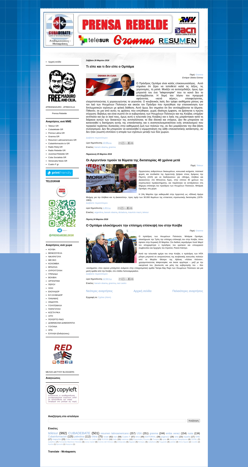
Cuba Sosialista (72, 439)
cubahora (152, 442)
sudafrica (52, 442)
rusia (190, 433)
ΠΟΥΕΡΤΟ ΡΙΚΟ (56, 319)
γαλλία (172, 442)
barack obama (100, 147)
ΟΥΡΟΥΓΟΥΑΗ (55, 270)
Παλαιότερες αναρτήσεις (187, 291)
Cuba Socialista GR (57, 157)
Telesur (199, 165)
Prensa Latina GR (56, 133)
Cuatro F (126, 437)
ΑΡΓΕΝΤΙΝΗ (54, 281)
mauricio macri (134, 212)
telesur (146, 212)
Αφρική (132, 442)
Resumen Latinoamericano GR (62, 140)
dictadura (122, 212)
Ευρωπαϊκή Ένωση (141, 439)
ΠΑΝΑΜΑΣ (53, 298)
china (94, 436)
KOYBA (51, 249)
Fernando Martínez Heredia (70, 442)
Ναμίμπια (69, 444)
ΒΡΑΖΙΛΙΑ (52, 267)
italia (115, 439)
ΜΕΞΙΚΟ (52, 260)
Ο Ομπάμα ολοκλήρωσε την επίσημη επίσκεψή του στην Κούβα (134, 225)
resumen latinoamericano (115, 433)
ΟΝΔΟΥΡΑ (53, 302)
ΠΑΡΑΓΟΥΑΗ (54, 309)
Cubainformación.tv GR (59, 143)
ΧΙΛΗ (50, 288)
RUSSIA (105, 439)
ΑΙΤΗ (50, 316)
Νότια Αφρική (183, 442)
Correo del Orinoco (106, 442)
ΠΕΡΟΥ (51, 284)
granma (112, 147)
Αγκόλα (50, 444)
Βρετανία (59, 444)
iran (115, 437)
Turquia (156, 439)
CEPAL (194, 439)
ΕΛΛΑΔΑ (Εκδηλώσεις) (58, 333)
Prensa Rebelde (59, 113)
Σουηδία (195, 442)
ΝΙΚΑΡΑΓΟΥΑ (54, 256)
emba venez (173, 433)
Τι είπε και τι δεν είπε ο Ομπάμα (110, 66)
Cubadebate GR (55, 129)
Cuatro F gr (53, 164)
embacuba (121, 442)
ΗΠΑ (50, 330)
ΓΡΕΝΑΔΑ (53, 274)
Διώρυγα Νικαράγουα (179, 439)
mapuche (57, 439)
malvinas (125, 439)
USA (139, 433)
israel (106, 437)
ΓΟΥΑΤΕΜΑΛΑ (55, 305)
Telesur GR (53, 126)
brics (138, 437)
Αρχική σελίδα (142, 291)
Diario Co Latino (90, 439)
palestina (79, 436)
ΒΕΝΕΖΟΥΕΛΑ (55, 253)
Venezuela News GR (57, 161)
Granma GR (53, 136)
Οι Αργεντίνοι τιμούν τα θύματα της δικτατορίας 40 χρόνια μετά (133, 160)
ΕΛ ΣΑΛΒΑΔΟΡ (55, 295)
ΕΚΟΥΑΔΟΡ (53, 291)
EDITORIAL (150, 437)
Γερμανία (163, 442)
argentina (98, 212)
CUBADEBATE (79, 433)
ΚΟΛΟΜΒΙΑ (53, 263)
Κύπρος (141, 442)
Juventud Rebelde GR (58, 154)
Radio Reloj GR (55, 147)
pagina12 (165, 437)
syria (164, 439)
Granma (199, 74)
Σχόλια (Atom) (104, 297)
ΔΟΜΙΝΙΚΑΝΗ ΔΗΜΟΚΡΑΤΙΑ (61, 323)
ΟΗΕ (197, 437)
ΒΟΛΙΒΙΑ (52, 277)
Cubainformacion (57, 436)
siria (176, 437)
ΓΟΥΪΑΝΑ (52, 326)
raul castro (121, 283)
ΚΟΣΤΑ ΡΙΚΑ (54, 312)
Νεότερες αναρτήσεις (99, 291)
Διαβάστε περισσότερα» (97, 138)
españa (186, 437)
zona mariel (90, 442)
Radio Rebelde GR (56, 150)
